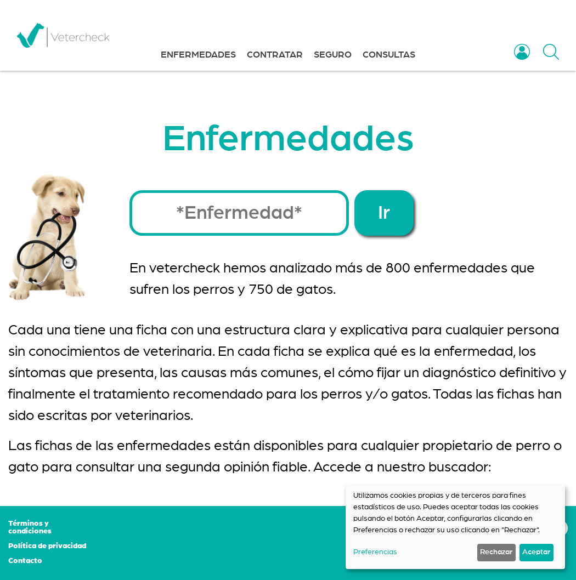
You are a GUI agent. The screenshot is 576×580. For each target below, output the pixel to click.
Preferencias (375, 552)
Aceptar (536, 552)
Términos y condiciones (30, 527)
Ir (384, 213)
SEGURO (333, 54)
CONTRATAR (275, 54)
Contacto (25, 561)
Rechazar (496, 552)
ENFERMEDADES (198, 54)
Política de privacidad (47, 546)
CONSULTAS (389, 54)
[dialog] (455, 527)
